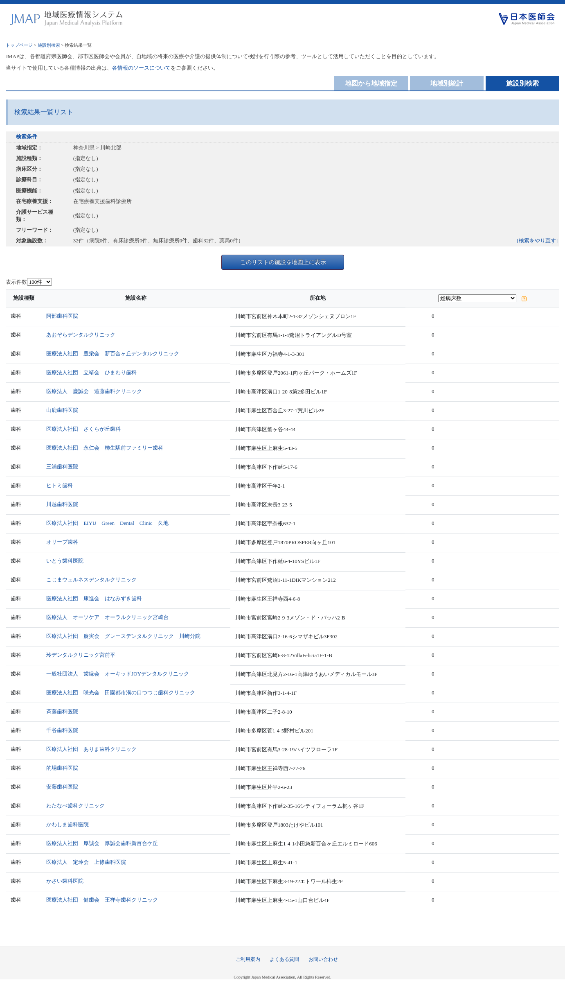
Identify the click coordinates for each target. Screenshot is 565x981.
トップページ (19, 45)
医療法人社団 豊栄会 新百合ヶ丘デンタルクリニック (112, 353)
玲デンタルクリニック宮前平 (80, 655)
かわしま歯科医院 (67, 824)
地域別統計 (446, 83)
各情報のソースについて (141, 68)
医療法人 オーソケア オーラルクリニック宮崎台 (107, 617)
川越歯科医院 (62, 504)
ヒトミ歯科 (59, 485)
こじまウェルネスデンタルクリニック (91, 579)
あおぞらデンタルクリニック (80, 335)
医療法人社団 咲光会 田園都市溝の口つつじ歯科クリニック (120, 692)
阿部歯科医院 (62, 316)
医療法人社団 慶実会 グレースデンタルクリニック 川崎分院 (123, 636)
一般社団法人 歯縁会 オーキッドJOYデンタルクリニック (117, 674)
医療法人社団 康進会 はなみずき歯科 (94, 598)
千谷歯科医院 (62, 730)
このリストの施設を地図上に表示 (283, 262)
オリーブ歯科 (62, 542)
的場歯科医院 (62, 768)
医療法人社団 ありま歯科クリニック (91, 749)
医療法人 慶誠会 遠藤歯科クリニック (94, 391)
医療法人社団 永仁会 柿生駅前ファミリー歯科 (104, 448)
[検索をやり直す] (537, 240)
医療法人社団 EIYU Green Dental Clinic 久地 (107, 523)
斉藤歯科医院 (62, 711)
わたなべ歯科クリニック (75, 805)
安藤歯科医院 (62, 787)
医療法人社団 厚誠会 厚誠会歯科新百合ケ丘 (102, 843)
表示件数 (16, 282)
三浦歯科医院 (62, 466)
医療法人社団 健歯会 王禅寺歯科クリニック (102, 900)
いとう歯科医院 (64, 561)
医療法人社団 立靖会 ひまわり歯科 (91, 372)
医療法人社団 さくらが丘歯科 (83, 429)
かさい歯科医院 (64, 881)
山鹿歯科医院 (62, 410)
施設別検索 (49, 45)
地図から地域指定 (371, 83)
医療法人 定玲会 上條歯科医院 (86, 862)
